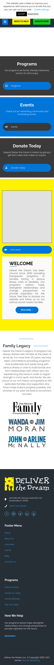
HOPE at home (12, 587)
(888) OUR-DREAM (18, 506)
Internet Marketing (31, 660)
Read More (27, 310)
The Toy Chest (12, 604)
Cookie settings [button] (41, 9)
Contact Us (10, 561)
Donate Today (15, 167)
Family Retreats (12, 598)
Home (8, 532)
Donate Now (42, 21)
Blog (7, 556)
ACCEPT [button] (21, 14)
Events (11, 126)
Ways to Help (21, 21)
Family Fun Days (13, 593)
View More (13, 249)
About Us (9, 538)
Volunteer (9, 544)
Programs (13, 85)
